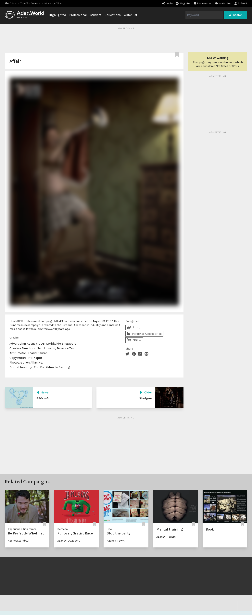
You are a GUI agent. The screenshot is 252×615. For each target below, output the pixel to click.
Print (133, 327)
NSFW (134, 340)
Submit (240, 3)
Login (167, 3)
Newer (43, 392)
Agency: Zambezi (18, 540)
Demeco (62, 529)
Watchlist (130, 15)
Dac (109, 529)
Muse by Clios (53, 3)
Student (95, 15)
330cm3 (42, 398)
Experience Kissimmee (22, 529)
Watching (223, 3)
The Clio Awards (30, 3)
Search (236, 15)
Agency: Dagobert (68, 540)
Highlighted (57, 15)
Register (183, 3)
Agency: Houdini (166, 536)
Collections (113, 15)
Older (146, 392)
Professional (78, 15)
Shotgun (145, 398)
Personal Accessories (144, 334)
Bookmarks (203, 3)
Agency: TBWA (115, 540)
